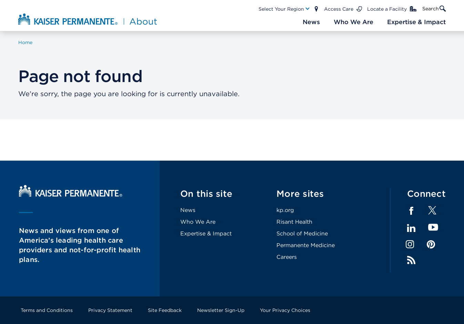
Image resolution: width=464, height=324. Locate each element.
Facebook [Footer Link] (411, 211)
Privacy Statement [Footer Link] (110, 310)
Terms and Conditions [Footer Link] (47, 310)
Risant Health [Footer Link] (294, 222)
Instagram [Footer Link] (410, 244)
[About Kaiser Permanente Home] (88, 19)
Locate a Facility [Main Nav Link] (387, 9)
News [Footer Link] (187, 210)
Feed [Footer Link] (411, 260)
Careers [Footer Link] (286, 257)
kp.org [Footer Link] (285, 210)
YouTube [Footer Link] (433, 228)
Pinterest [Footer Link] (431, 244)
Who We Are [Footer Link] (197, 222)
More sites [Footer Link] (300, 193)
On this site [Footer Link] (206, 193)
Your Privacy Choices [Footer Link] (285, 310)
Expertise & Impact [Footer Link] (206, 233)
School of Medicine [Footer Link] (302, 233)
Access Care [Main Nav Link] (338, 9)
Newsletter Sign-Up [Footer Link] (220, 310)
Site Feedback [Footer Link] (165, 310)
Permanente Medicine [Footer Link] (305, 245)
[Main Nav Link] (284, 8)
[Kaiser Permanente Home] (70, 195)
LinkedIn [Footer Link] (411, 228)
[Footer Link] (432, 212)
